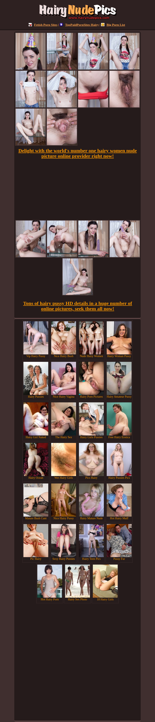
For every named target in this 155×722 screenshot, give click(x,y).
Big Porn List (113, 24)
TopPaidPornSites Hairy (79, 24)
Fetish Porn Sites (43, 24)
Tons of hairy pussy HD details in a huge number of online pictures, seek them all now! (77, 306)
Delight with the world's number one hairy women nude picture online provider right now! (77, 153)
